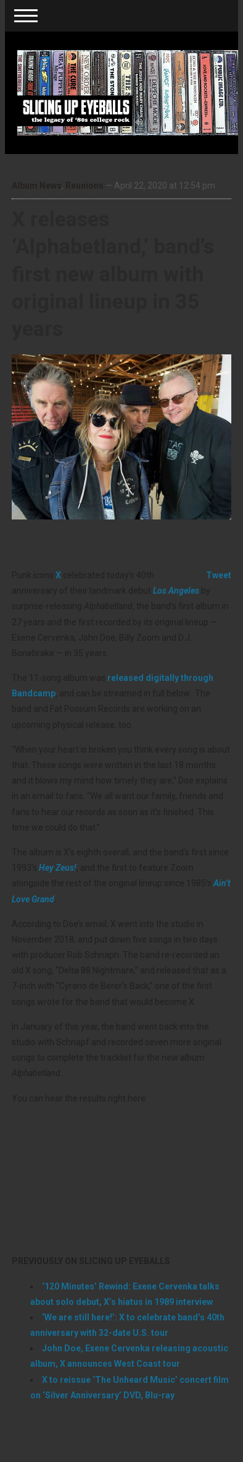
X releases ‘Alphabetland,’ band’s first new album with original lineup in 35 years (113, 274)
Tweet (218, 575)
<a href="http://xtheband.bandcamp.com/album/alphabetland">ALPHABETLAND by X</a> (121, 1177)
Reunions (84, 185)
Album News (37, 185)
